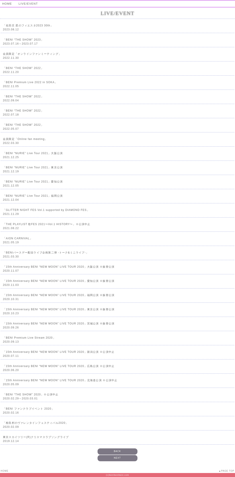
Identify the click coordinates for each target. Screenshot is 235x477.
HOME (7, 3)
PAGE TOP (227, 471)
